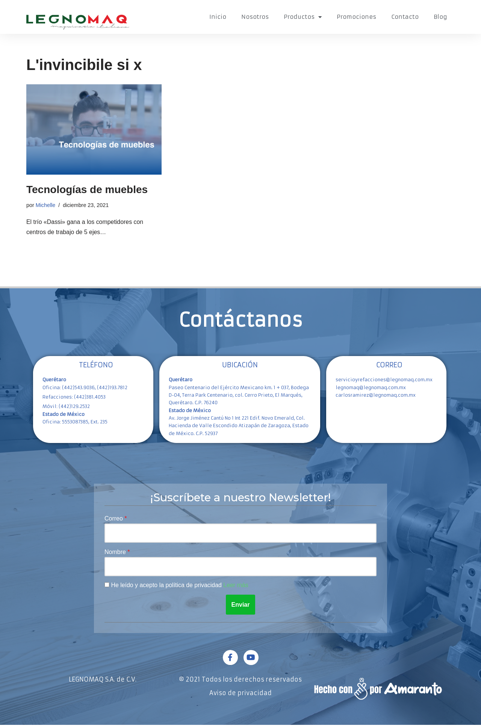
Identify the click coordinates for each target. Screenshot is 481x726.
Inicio (217, 16)
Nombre (115, 552)
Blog (440, 16)
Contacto (405, 16)
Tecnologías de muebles (87, 189)
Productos (303, 17)
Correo (114, 519)
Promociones (356, 16)
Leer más (236, 586)
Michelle (46, 205)
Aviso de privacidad (240, 694)
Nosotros (255, 16)
